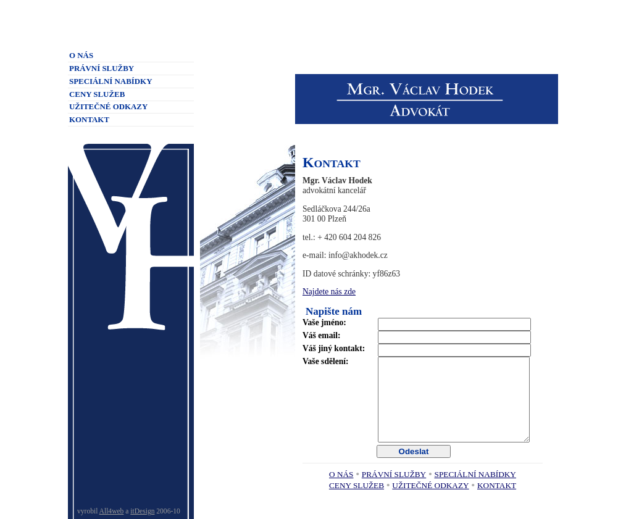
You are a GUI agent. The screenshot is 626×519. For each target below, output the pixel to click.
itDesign (142, 511)
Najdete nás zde (329, 291)
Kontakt (496, 485)
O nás (341, 474)
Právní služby (394, 474)
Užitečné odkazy (430, 485)
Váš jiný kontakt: (334, 348)
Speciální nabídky (475, 474)
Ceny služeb (356, 485)
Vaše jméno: (324, 322)
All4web (111, 511)
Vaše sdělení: (326, 361)
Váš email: (322, 335)
